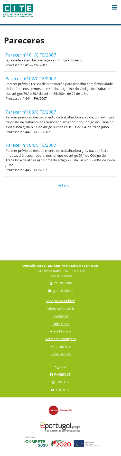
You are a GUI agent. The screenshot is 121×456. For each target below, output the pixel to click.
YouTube (60, 390)
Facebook (60, 374)
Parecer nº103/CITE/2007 (31, 112)
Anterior (61, 185)
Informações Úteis (61, 308)
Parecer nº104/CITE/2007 (31, 145)
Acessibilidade (60, 331)
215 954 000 (61, 283)
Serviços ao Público (60, 301)
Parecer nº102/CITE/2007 (31, 78)
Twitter (60, 382)
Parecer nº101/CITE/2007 (31, 55)
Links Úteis (60, 324)
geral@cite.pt (60, 291)
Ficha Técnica (61, 354)
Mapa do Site (61, 347)
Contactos (60, 316)
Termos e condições (60, 339)
